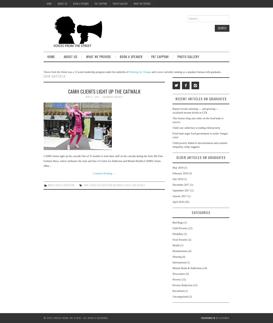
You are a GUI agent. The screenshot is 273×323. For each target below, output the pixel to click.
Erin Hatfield (138, 185)
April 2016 (178, 202)
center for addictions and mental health (110, 185)
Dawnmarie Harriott (112, 97)
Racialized (178, 291)
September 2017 (181, 190)
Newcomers (179, 273)
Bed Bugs (178, 222)
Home (49, 4)
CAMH (86, 185)
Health (176, 245)
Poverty (177, 279)
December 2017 (181, 184)
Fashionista (208, 318)
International (179, 262)
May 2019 (178, 167)
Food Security (180, 239)
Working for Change (140, 72)
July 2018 (178, 179)
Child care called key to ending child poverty (196, 127)
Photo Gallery (120, 4)
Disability (178, 234)
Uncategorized (180, 296)
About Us (62, 4)
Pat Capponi (101, 4)
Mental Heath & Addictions (61, 185)
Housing (177, 256)
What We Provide (142, 4)
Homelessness (180, 251)
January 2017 (180, 196)
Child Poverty (180, 228)
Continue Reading (104, 173)
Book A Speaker (81, 4)
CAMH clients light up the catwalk (104, 91)
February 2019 (180, 173)
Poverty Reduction (182, 285)
